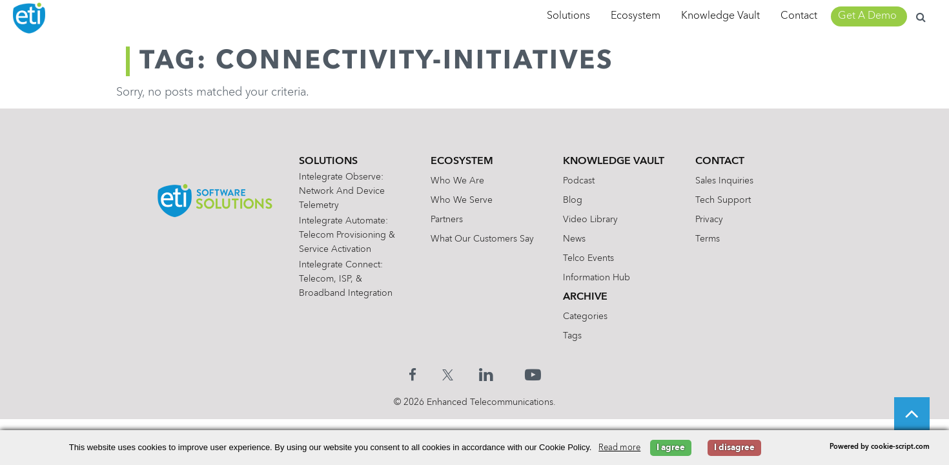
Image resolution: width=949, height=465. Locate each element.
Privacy (709, 219)
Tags (572, 335)
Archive (585, 297)
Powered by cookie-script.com (880, 447)
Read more (619, 448)
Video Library (590, 219)
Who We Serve (462, 200)
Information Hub (596, 277)
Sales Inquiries (724, 180)
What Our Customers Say (482, 238)
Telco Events (588, 258)
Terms (707, 238)
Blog (572, 200)
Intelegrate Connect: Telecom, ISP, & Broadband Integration (346, 279)
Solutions (568, 16)
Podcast (579, 180)
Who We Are (457, 180)
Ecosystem (635, 16)
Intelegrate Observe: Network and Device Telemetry (342, 191)
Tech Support (723, 200)
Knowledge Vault (720, 16)
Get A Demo (867, 16)
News (574, 238)
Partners (447, 219)
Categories (585, 316)
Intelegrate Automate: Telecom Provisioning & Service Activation (347, 235)
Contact (799, 16)
